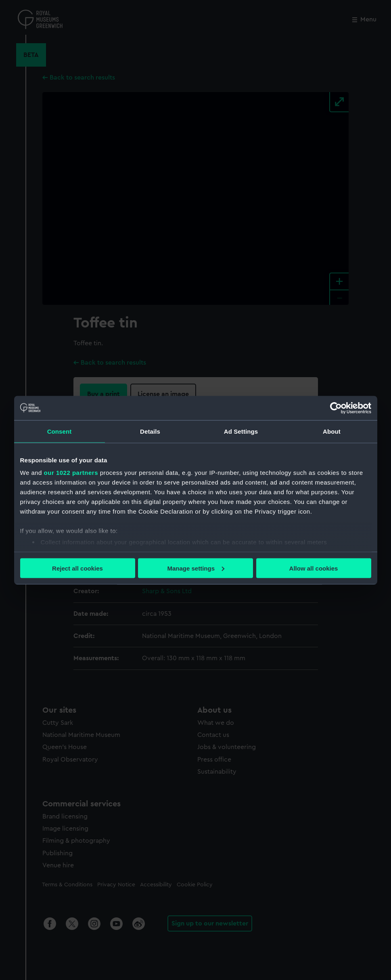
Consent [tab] (59, 431)
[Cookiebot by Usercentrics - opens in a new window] (336, 408)
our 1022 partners (71, 472)
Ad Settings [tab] (241, 431)
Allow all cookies (313, 567)
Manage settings (195, 567)
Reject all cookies (77, 567)
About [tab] (332, 431)
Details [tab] (150, 431)
